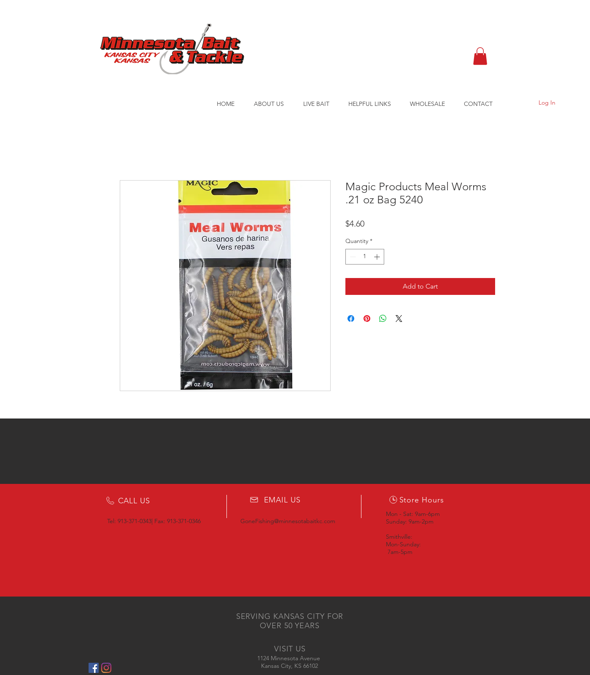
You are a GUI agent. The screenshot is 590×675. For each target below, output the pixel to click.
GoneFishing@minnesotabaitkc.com (287, 521)
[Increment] (377, 256)
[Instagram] (106, 668)
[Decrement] (352, 256)
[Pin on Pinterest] (367, 318)
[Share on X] (399, 318)
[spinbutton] (364, 256)
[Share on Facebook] (351, 318)
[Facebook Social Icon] (94, 668)
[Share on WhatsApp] (383, 318)
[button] (480, 56)
